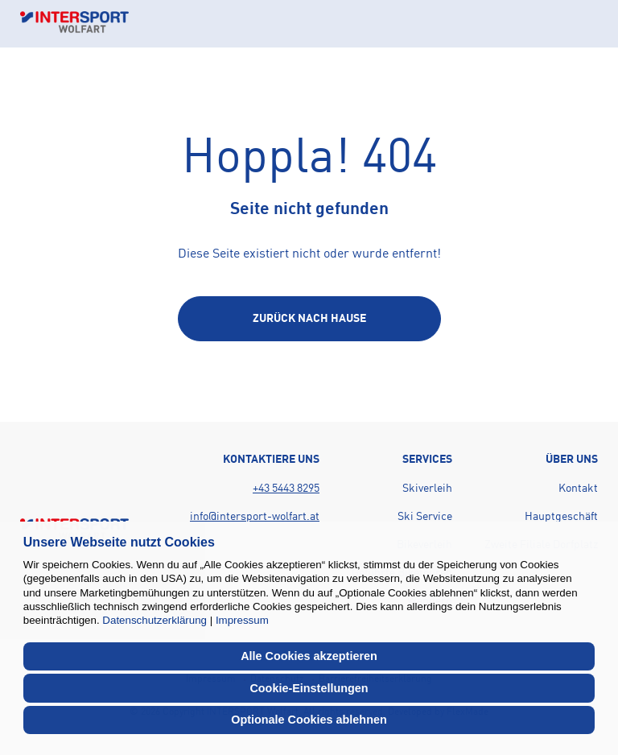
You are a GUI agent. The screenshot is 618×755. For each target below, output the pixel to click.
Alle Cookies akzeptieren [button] (309, 656)
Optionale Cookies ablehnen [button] (309, 719)
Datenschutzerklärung (154, 620)
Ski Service (425, 516)
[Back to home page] (74, 23)
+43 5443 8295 (286, 488)
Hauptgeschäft (561, 516)
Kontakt (578, 488)
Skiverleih (427, 488)
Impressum (242, 620)
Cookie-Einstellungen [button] (308, 688)
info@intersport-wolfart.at (254, 516)
